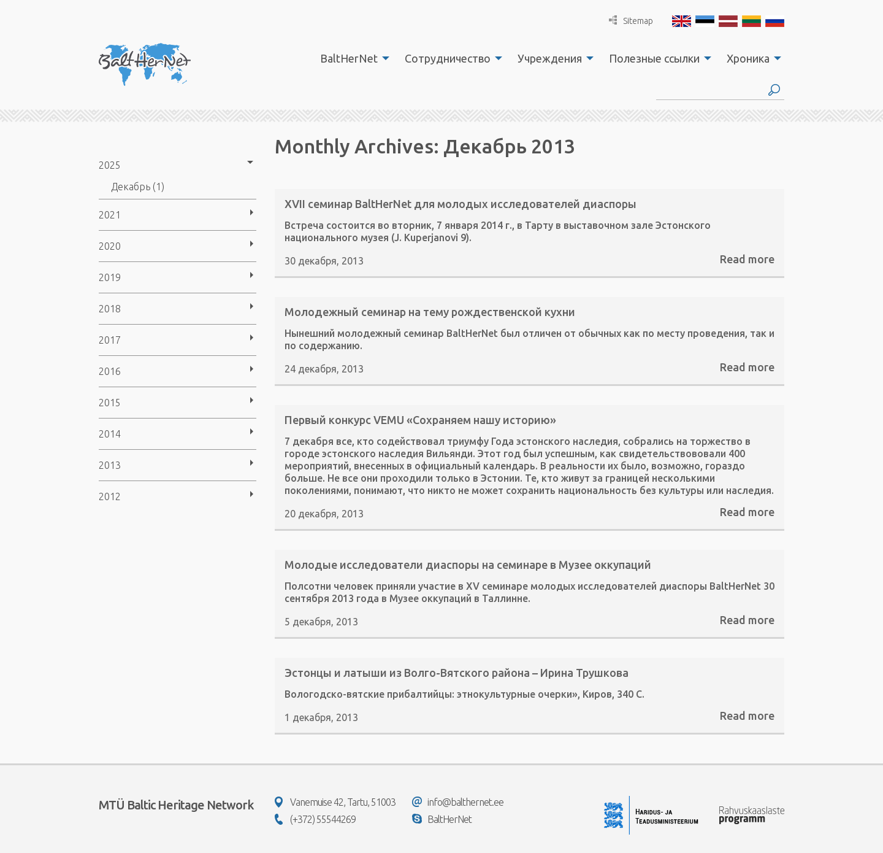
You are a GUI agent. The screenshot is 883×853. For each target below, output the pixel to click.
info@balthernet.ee (457, 802)
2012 (110, 496)
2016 (110, 371)
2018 (110, 308)
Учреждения (550, 58)
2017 (110, 339)
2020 (110, 246)
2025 (110, 165)
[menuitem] (351, 58)
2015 (110, 402)
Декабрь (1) (137, 186)
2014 (110, 433)
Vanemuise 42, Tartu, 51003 (335, 802)
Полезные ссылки (654, 58)
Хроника (748, 58)
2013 (110, 465)
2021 (110, 214)
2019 (110, 277)
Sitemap (631, 20)
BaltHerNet (349, 58)
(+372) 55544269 (315, 819)
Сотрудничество (448, 58)
